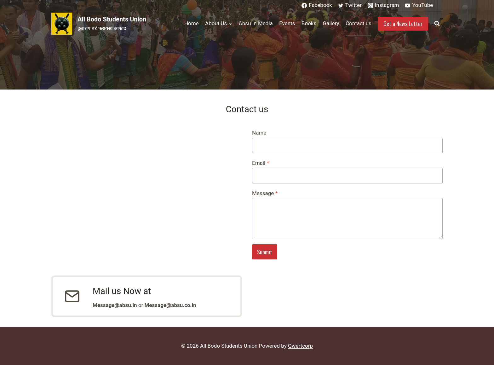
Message (265, 193)
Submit (264, 252)
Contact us (358, 23)
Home (191, 23)
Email (260, 163)
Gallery (331, 23)
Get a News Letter (402, 24)
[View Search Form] (437, 23)
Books (309, 23)
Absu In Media (256, 23)
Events (287, 23)
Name (259, 133)
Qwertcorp (300, 346)
